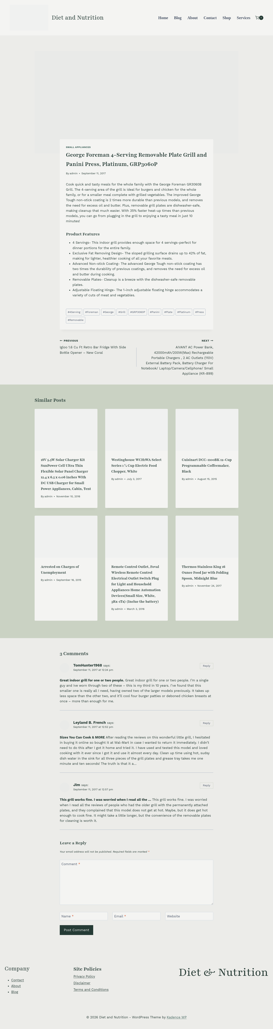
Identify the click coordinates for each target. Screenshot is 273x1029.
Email (120, 916)
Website (173, 916)
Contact (210, 18)
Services (243, 18)
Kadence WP (177, 1017)
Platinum (183, 312)
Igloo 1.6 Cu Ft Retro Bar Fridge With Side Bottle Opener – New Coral (96, 346)
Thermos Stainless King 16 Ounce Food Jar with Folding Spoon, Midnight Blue (205, 572)
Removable (76, 319)
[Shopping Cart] (259, 18)
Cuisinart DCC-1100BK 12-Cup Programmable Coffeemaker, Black (207, 465)
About (192, 18)
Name (67, 916)
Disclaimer (81, 983)
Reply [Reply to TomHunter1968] (206, 665)
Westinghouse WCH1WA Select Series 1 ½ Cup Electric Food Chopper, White (136, 465)
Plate (168, 312)
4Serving (74, 312)
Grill (121, 312)
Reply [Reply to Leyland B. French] (206, 723)
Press (199, 312)
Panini (155, 312)
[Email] (136, 916)
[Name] (84, 916)
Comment (70, 864)
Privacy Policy (84, 976)
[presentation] (66, 430)
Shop (227, 18)
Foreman (91, 312)
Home (163, 18)
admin (74, 173)
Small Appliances (78, 147)
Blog (178, 18)
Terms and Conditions (91, 989)
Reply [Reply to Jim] (206, 785)
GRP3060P (137, 312)
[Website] (189, 916)
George (108, 312)
